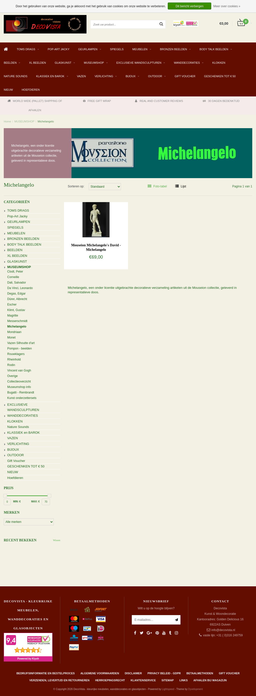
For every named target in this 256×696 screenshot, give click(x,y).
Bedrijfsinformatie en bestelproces (45, 673)
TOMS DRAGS (26, 49)
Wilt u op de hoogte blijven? (156, 608)
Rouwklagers (15, 354)
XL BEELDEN (37, 62)
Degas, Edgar (16, 293)
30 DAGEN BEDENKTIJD (221, 100)
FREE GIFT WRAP (97, 100)
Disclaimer (133, 673)
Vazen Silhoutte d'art (20, 343)
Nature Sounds (16, 76)
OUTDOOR (155, 76)
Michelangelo (46, 121)
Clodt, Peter (15, 271)
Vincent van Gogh (19, 370)
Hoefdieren (31, 89)
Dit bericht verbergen (189, 6)
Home (7, 121)
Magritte (12, 315)
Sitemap (168, 680)
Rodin (11, 365)
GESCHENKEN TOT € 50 (220, 76)
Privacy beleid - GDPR (164, 673)
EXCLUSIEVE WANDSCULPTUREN (139, 62)
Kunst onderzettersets (21, 398)
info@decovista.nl (223, 630)
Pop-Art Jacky (59, 49)
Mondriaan (14, 332)
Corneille (13, 277)
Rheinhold (14, 359)
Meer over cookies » (226, 6)
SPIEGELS (117, 49)
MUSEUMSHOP (94, 62)
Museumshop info (19, 387)
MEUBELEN (140, 49)
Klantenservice (143, 680)
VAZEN (81, 76)
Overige (12, 376)
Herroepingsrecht (110, 680)
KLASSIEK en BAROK (50, 76)
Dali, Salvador (16, 282)
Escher (11, 304)
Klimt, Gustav (16, 310)
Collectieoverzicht (19, 381)
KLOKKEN (218, 62)
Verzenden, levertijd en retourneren (59, 680)
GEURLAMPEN (88, 49)
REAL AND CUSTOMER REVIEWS (159, 100)
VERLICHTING (104, 76)
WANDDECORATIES (187, 62)
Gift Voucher (184, 76)
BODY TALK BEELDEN (214, 49)
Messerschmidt (17, 321)
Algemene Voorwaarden (99, 673)
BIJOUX (131, 76)
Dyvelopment (195, 689)
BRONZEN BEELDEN (173, 49)
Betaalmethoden (199, 673)
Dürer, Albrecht (17, 299)
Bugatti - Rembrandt (20, 392)
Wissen (56, 540)
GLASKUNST (63, 62)
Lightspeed (168, 689)
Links (184, 680)
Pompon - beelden (19, 348)
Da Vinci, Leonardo (20, 288)
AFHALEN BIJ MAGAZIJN (210, 680)
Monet (11, 337)
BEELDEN (10, 62)
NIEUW (8, 89)
